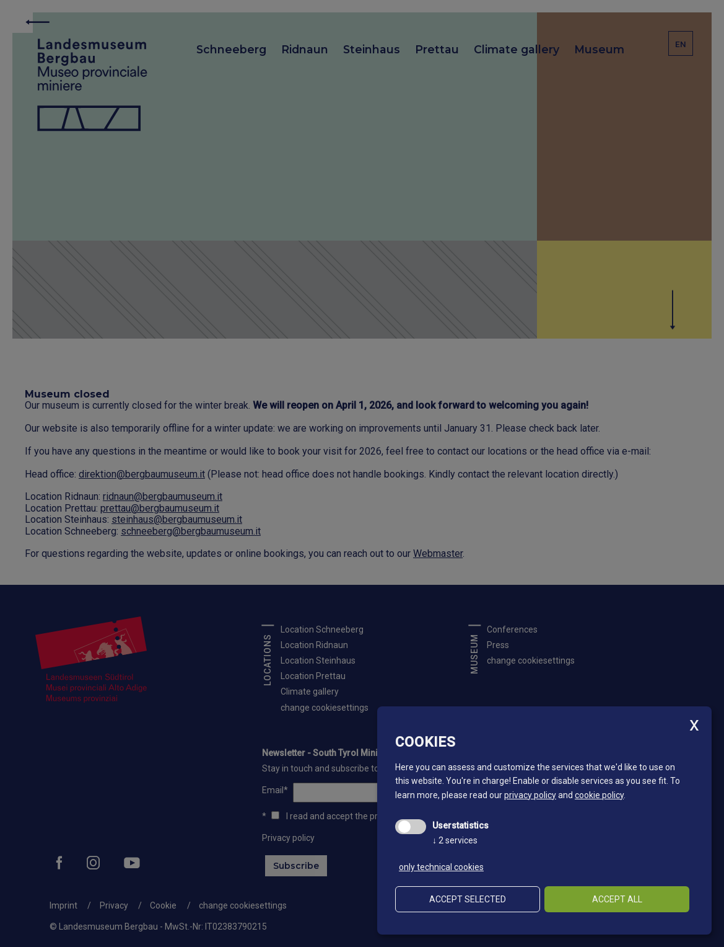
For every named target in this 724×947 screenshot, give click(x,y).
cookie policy (599, 795)
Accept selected (467, 899)
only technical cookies (441, 867)
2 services (455, 840)
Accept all (617, 899)
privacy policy (530, 795)
